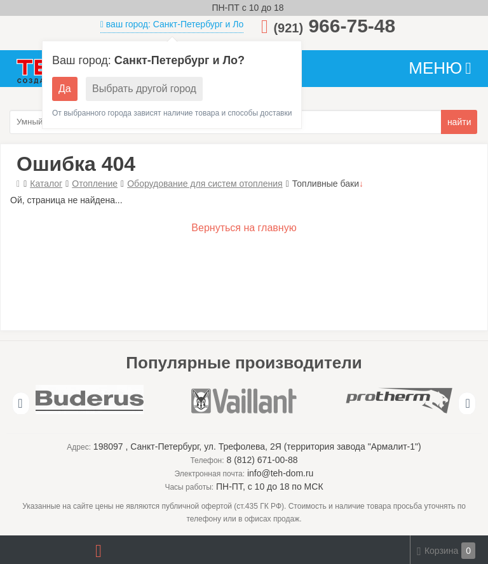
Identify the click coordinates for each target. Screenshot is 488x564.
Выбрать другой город (144, 88)
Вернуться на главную (243, 227)
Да (64, 88)
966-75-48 (334, 25)
